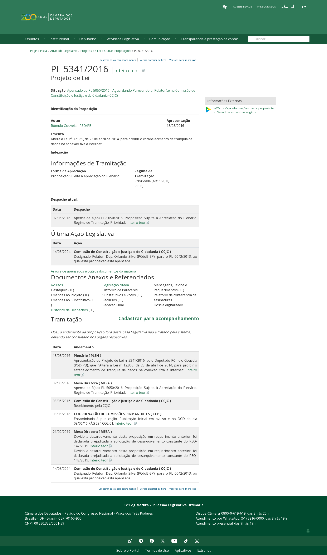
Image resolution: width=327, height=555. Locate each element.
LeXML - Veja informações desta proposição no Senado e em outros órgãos (239, 110)
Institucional (59, 39)
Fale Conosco (266, 6)
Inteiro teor (126, 70)
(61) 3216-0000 (252, 518)
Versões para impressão (182, 59)
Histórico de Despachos (69, 310)
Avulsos (57, 285)
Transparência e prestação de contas (210, 39)
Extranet (204, 550)
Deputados (88, 39)
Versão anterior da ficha (153, 59)
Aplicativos (183, 550)
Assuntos (31, 39)
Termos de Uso (157, 550)
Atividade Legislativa (123, 39)
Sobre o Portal (127, 550)
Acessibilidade (242, 6)
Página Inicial (39, 51)
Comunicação (159, 39)
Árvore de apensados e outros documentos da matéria (93, 271)
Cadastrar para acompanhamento (117, 59)
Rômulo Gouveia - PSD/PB (71, 125)
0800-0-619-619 (233, 513)
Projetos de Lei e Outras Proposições (105, 51)
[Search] (278, 39)
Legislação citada (115, 285)
